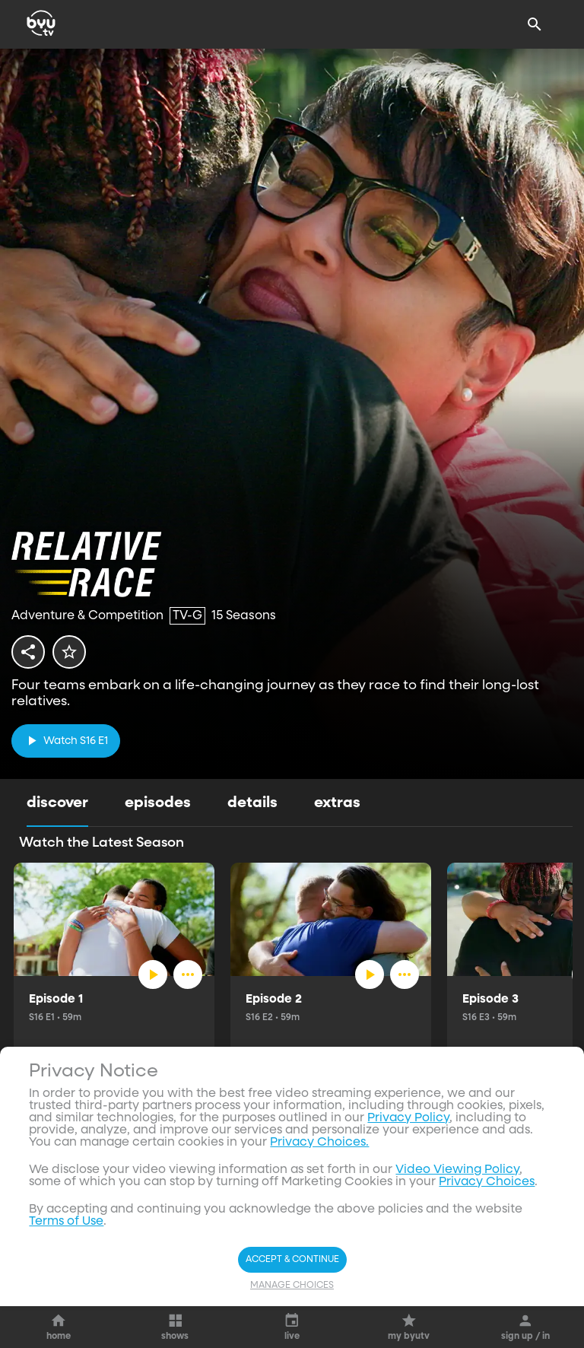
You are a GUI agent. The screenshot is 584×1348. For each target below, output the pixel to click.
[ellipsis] (187, 974)
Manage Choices (292, 1285)
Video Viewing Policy (457, 1170)
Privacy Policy (408, 1118)
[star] (69, 652)
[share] (28, 652)
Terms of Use (66, 1222)
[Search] (534, 24)
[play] (65, 740)
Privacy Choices (487, 1182)
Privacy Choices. (319, 1143)
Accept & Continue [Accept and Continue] (292, 1259)
